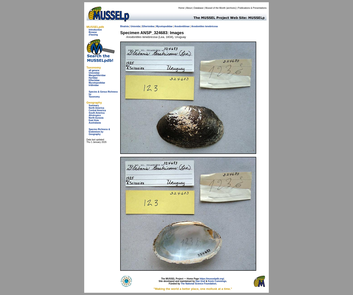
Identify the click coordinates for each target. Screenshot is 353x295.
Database (199, 8)
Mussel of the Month (215, 8)
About (189, 8)
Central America (97, 110)
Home (181, 8)
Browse (93, 32)
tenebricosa (211, 26)
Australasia (95, 123)
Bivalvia (124, 26)
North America (96, 108)
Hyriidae (93, 78)
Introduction (95, 30)
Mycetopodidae (97, 83)
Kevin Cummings (217, 281)
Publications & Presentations (252, 8)
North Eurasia (96, 118)
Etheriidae (94, 80)
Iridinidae (94, 85)
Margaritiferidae (97, 75)
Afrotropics (95, 115)
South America (96, 113)
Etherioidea (148, 26)
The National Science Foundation (198, 283)
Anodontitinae (181, 26)
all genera (94, 70)
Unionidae (94, 73)
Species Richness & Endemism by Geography (99, 131)
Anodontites (197, 26)
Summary (94, 105)
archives (231, 8)
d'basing (93, 34)
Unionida (135, 26)
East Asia (94, 120)
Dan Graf (200, 281)
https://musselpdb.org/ (212, 278)
